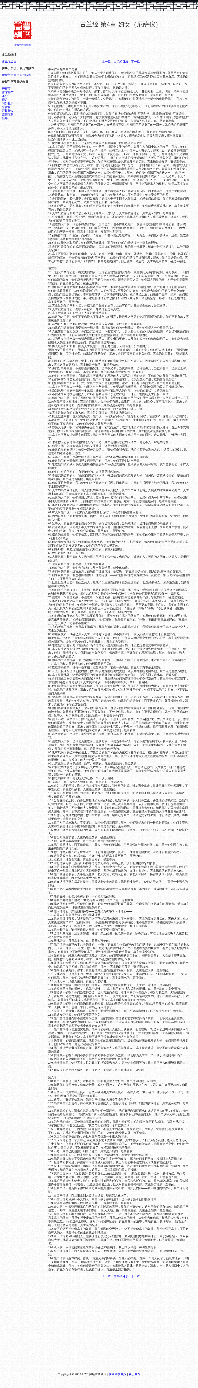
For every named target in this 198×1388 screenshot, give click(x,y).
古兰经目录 (121, 61)
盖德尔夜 (8, 114)
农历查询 (134, 1374)
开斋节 (6, 88)
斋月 (5, 99)
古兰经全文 (9, 61)
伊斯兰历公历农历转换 (16, 75)
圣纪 (5, 96)
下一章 (135, 61)
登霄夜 (6, 107)
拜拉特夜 (8, 110)
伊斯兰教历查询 (22, 45)
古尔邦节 (8, 92)
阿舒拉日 (8, 103)
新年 (5, 118)
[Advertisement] (121, 44)
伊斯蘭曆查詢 (117, 1374)
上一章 (106, 61)
